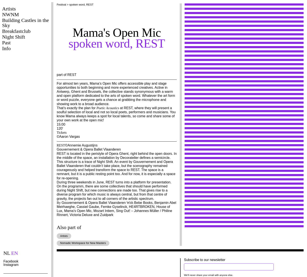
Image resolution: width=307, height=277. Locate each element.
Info (6, 48)
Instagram (11, 265)
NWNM (10, 14)
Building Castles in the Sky (25, 22)
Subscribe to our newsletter (204, 260)
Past (6, 42)
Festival (61, 4)
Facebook (10, 261)
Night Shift (13, 37)
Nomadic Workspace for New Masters (83, 243)
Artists (9, 9)
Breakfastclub (16, 31)
